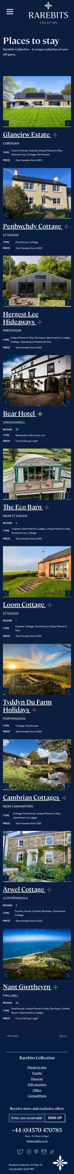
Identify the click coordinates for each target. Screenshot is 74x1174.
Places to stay (37, 1067)
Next (68, 123)
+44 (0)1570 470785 (37, 1129)
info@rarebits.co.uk (37, 1141)
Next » (64, 1036)
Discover (37, 1079)
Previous (6, 123)
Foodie (37, 1073)
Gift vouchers (37, 1085)
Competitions (37, 1096)
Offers (37, 1090)
